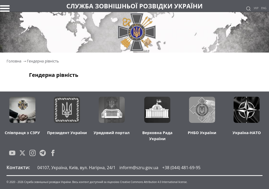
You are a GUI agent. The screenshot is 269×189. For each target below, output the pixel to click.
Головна (14, 61)
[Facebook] (53, 153)
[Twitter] (22, 153)
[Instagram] (32, 153)
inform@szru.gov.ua (139, 167)
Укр (256, 8)
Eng (263, 8)
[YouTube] (12, 153)
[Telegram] (43, 153)
